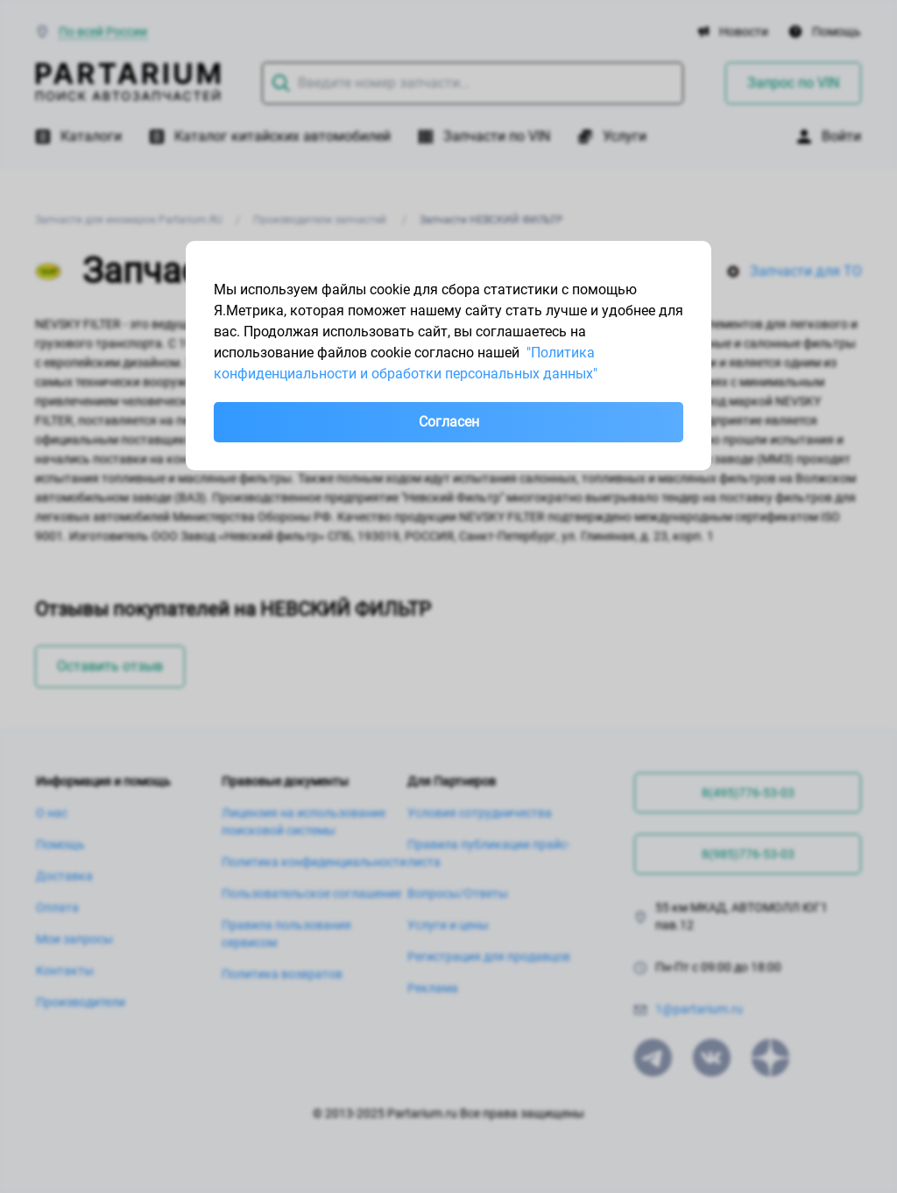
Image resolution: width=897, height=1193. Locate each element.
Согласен (449, 421)
